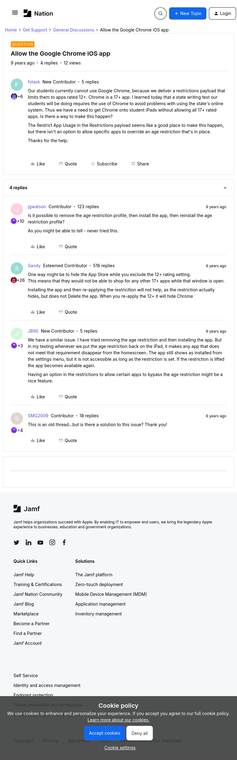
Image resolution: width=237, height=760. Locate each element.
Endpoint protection (33, 695)
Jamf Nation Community (37, 594)
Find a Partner (27, 633)
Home (11, 29)
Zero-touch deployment (99, 584)
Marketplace (26, 613)
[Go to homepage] (38, 13)
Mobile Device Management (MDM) (111, 594)
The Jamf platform (94, 574)
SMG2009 (38, 415)
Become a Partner (31, 623)
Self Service (25, 675)
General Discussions (73, 29)
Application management (100, 604)
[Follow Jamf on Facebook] (64, 542)
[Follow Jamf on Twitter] (16, 542)
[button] (15, 14)
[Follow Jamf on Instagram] (52, 542)
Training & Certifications (37, 584)
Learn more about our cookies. (118, 719)
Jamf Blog (23, 604)
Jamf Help (23, 574)
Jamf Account (27, 643)
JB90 (33, 331)
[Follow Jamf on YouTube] (40, 542)
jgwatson (37, 206)
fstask (34, 81)
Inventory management (98, 613)
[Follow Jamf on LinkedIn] (28, 542)
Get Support (35, 29)
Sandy (34, 265)
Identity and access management (46, 685)
